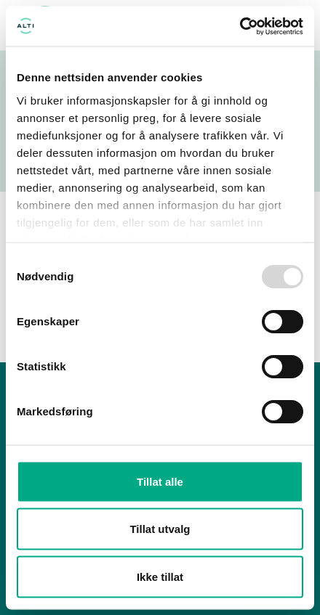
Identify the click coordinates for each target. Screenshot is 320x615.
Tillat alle (160, 481)
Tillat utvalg (159, 529)
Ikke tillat (160, 576)
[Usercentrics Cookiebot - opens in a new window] (239, 26)
